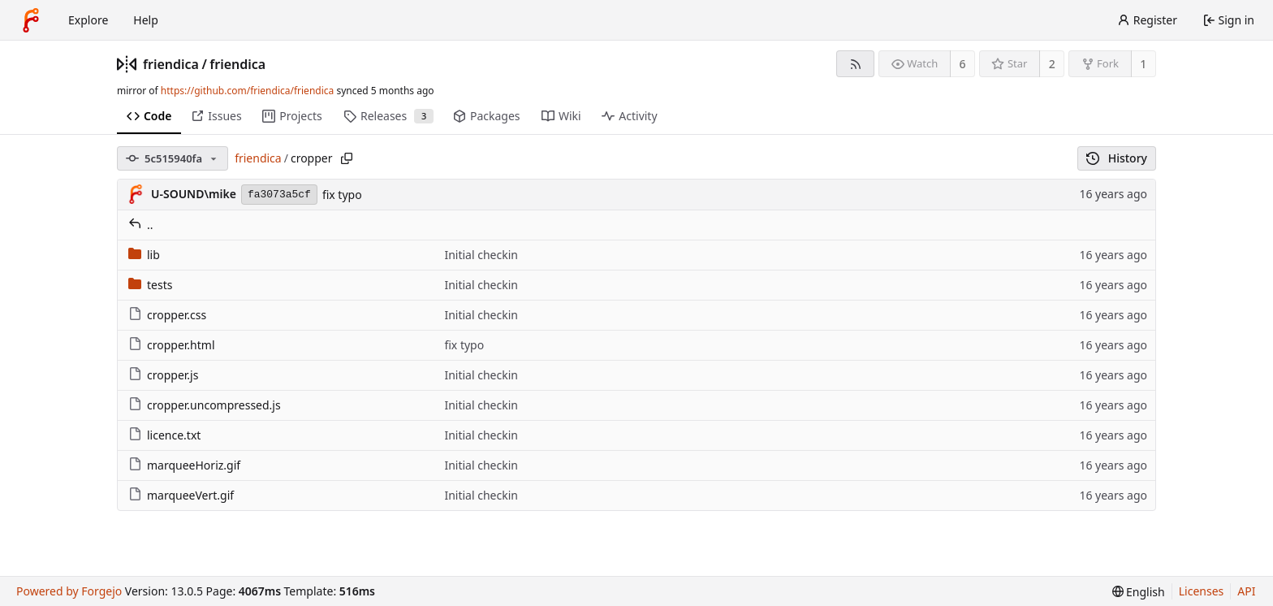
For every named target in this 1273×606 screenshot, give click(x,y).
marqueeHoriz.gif (184, 465)
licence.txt (164, 435)
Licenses (1201, 591)
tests (150, 284)
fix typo (342, 194)
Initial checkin (481, 254)
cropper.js (163, 375)
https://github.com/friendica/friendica (247, 90)
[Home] (31, 20)
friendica (171, 64)
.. (140, 224)
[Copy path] (346, 158)
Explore (88, 20)
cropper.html (171, 345)
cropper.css (167, 314)
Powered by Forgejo (69, 591)
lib (144, 254)
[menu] (1138, 592)
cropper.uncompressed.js (204, 405)
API (1246, 591)
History (1116, 158)
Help (145, 20)
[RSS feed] (855, 63)
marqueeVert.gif (181, 495)
